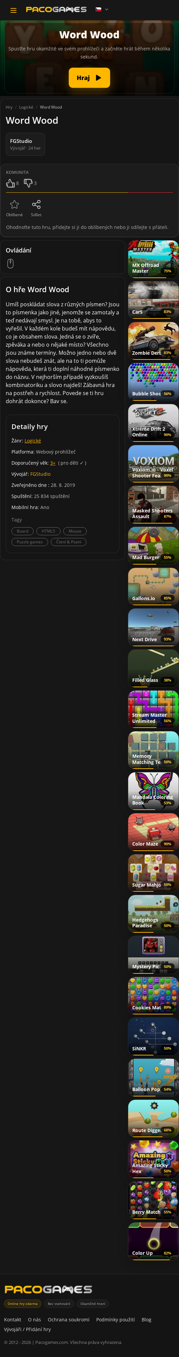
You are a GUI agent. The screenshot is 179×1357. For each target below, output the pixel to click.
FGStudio (40, 474)
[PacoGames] (48, 1291)
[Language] (102, 9)
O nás (34, 1319)
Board (22, 531)
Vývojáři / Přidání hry (27, 1329)
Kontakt (12, 1319)
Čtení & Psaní (68, 542)
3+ (53, 463)
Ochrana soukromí (69, 1319)
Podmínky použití (115, 1319)
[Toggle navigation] (13, 10)
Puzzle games (30, 542)
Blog (146, 1319)
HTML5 (48, 531)
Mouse (75, 531)
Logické (33, 440)
